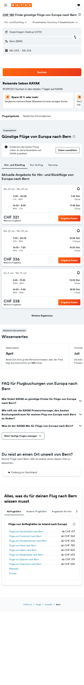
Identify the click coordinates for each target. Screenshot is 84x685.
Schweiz (48, 604)
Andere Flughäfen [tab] (36, 511)
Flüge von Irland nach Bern (22, 545)
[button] (5, 5)
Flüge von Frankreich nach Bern (25, 536)
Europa (12, 573)
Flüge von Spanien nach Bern (24, 559)
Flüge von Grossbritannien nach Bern (28, 540)
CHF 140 (8, 15)
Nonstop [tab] (53, 164)
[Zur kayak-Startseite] (21, 5)
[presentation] (79, 14)
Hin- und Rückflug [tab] (14, 164)
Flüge (38, 604)
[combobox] (16, 22)
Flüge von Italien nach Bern (23, 550)
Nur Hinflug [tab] (36, 164)
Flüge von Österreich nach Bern (25, 564)
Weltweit (13, 568)
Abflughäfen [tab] (14, 511)
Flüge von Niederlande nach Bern (26, 554)
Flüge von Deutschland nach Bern (26, 531)
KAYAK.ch (27, 604)
